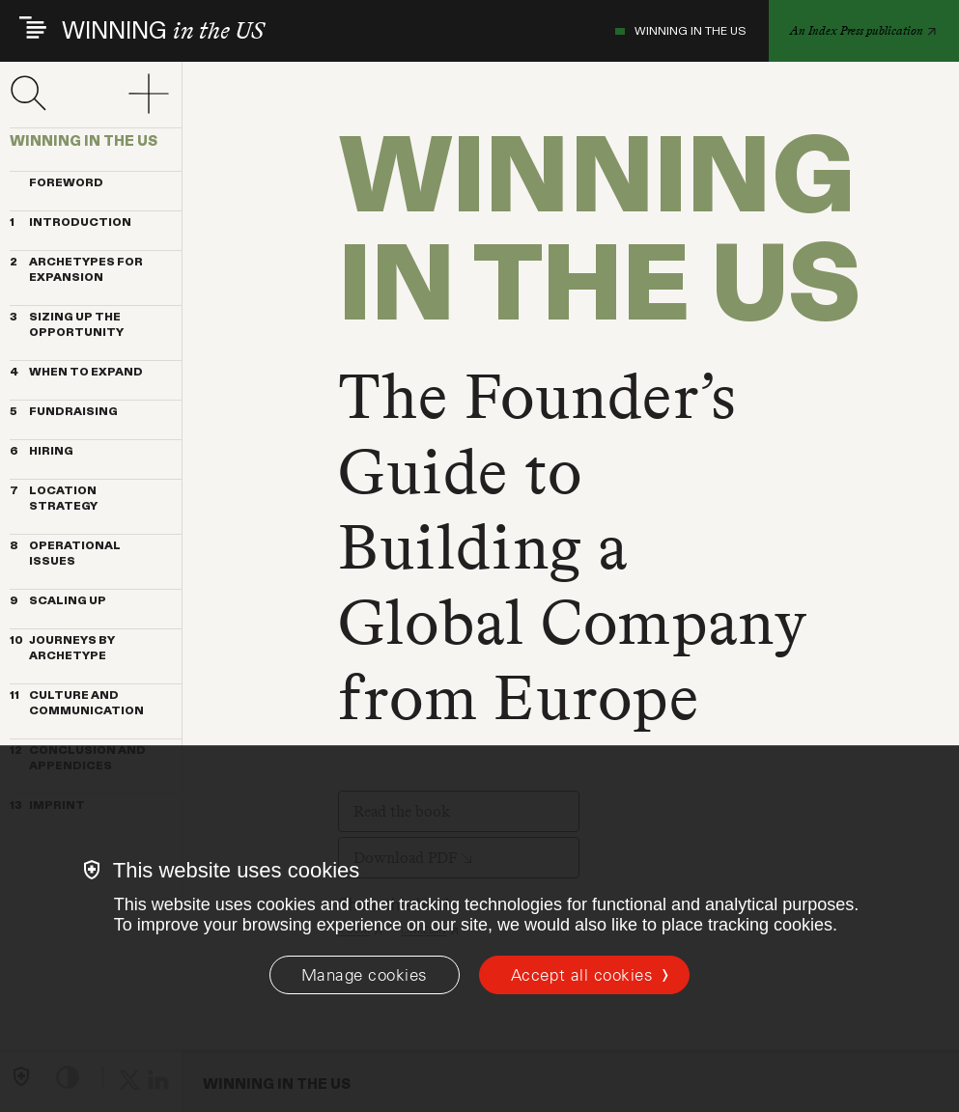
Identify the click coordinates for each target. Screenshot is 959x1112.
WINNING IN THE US (680, 31)
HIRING (41, 451)
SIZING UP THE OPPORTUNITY (67, 325)
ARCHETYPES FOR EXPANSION (76, 270)
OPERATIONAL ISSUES (65, 554)
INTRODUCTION (70, 223)
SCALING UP (58, 601)
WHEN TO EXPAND (76, 372)
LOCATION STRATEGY (54, 499)
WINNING (163, 31)
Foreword (56, 183)
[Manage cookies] (364, 975)
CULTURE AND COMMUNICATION (77, 703)
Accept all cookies (582, 975)
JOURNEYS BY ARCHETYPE (62, 648)
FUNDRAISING (64, 412)
